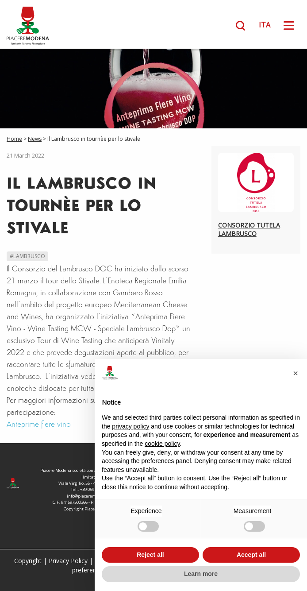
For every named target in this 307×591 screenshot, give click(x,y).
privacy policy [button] (130, 426)
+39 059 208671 (94, 489)
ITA (264, 25)
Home (14, 139)
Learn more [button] (201, 573)
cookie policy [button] (162, 443)
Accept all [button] (251, 554)
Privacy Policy (68, 560)
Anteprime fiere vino (39, 425)
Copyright (28, 560)
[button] (295, 373)
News (35, 139)
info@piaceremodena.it (89, 496)
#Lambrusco (27, 256)
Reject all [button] (150, 554)
